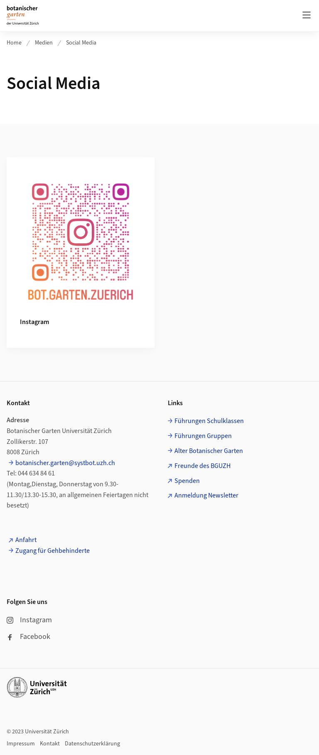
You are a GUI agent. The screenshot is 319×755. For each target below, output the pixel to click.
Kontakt (50, 744)
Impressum (21, 744)
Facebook (28, 636)
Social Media (81, 43)
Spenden (187, 480)
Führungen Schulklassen (209, 421)
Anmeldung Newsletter (206, 495)
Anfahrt (26, 540)
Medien (44, 43)
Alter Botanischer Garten (208, 450)
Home (14, 43)
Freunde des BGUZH (202, 465)
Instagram (29, 620)
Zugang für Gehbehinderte (52, 550)
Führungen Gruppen (203, 436)
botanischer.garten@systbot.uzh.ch (65, 463)
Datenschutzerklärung (92, 744)
